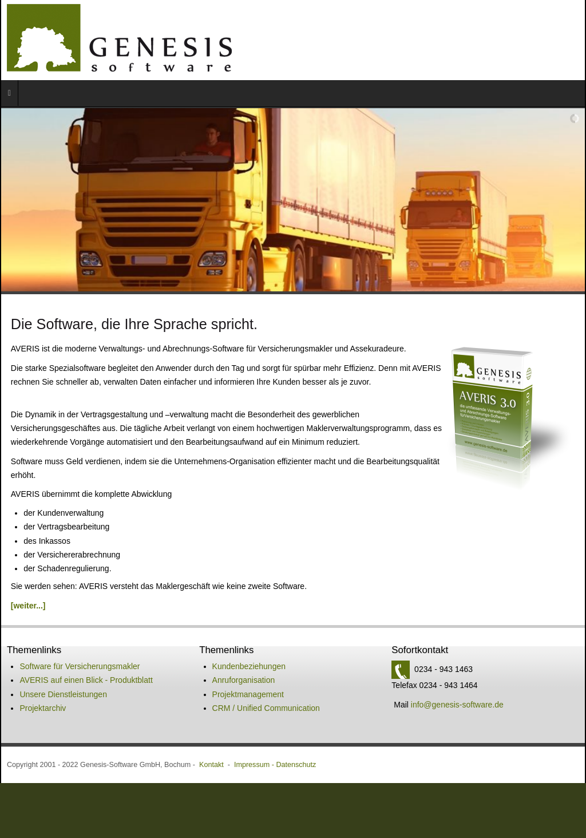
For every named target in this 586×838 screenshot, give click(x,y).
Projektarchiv (42, 696)
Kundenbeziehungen (249, 654)
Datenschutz (296, 753)
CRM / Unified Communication (266, 696)
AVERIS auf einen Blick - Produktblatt (85, 668)
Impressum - (255, 753)
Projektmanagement (248, 682)
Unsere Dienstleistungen (63, 682)
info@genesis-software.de (457, 693)
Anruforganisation (243, 668)
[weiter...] (28, 594)
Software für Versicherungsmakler (79, 654)
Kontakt (211, 753)
